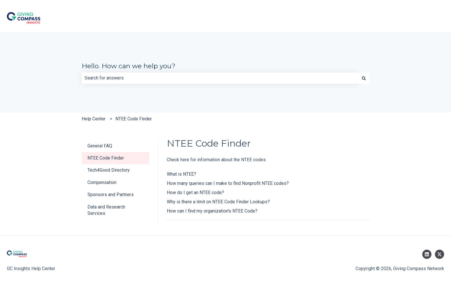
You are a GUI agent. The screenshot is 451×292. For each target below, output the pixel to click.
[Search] (363, 78)
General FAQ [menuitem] (99, 146)
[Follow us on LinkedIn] (426, 254)
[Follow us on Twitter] (439, 254)
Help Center (94, 119)
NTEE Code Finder (133, 119)
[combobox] (220, 78)
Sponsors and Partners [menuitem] (110, 194)
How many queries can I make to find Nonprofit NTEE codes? (228, 183)
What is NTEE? (181, 174)
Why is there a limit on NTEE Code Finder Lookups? (218, 201)
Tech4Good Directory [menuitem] (108, 170)
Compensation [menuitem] (101, 182)
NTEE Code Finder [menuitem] (105, 158)
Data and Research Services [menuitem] (106, 210)
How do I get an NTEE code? (195, 192)
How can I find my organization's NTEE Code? (212, 211)
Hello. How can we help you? (128, 66)
